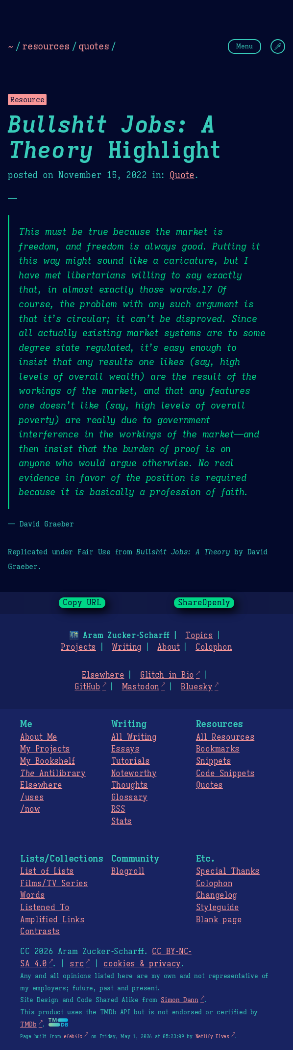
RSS (118, 809)
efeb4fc (73, 1036)
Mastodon (140, 687)
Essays (125, 749)
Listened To (45, 908)
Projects (78, 647)
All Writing (134, 737)
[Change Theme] (277, 46)
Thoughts (129, 785)
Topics (199, 635)
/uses (32, 797)
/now (30, 809)
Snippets (213, 761)
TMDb (28, 1024)
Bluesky (197, 687)
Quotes (209, 785)
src (77, 964)
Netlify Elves (212, 1036)
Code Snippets (225, 773)
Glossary (129, 797)
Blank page (219, 920)
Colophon (213, 647)
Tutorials (130, 761)
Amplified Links (52, 920)
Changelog (216, 895)
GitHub (87, 687)
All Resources (225, 737)
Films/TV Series (54, 884)
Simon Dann (179, 1000)
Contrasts (40, 931)
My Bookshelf (47, 761)
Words (32, 895)
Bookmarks (218, 749)
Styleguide (217, 908)
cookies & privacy (142, 964)
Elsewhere (103, 675)
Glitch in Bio (167, 675)
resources (45, 46)
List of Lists (47, 871)
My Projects (45, 749)
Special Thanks (228, 871)
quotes (93, 46)
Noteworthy (134, 773)
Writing (127, 647)
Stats (121, 821)
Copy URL (82, 603)
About (168, 647)
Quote (182, 175)
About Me (38, 737)
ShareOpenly (204, 603)
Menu (244, 46)
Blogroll (128, 871)
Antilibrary (53, 773)
